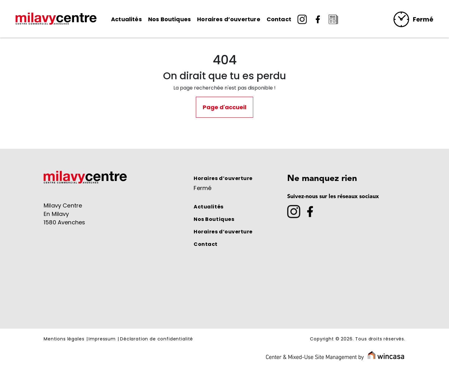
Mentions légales (64, 339)
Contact (279, 19)
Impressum (102, 339)
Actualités (126, 19)
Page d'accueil (224, 107)
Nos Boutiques (169, 19)
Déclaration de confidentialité (156, 339)
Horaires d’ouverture (228, 19)
